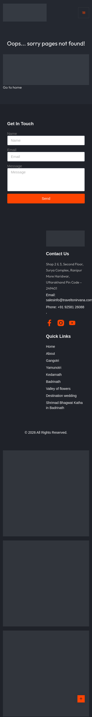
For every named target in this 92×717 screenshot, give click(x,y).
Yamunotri (53, 368)
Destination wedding (61, 396)
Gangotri (52, 360)
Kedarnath (54, 375)
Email (12, 150)
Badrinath (53, 382)
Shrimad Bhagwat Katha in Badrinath (64, 405)
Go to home (12, 87)
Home (50, 346)
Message (14, 166)
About (50, 353)
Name (12, 133)
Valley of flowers (58, 389)
